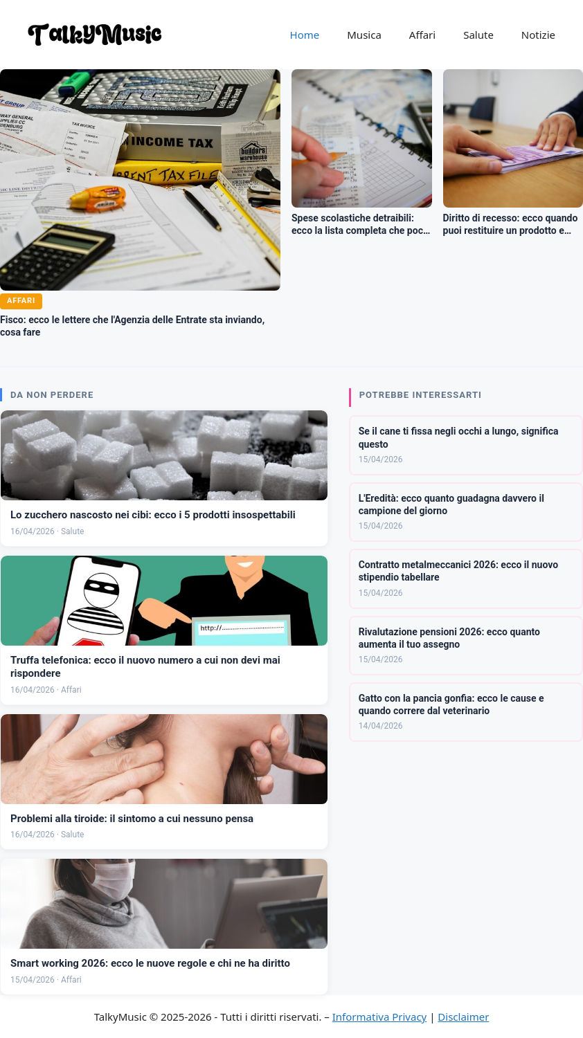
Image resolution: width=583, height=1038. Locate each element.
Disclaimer (463, 1016)
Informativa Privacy (379, 1016)
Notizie (538, 35)
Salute (478, 35)
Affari (422, 35)
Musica (364, 35)
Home (305, 35)
